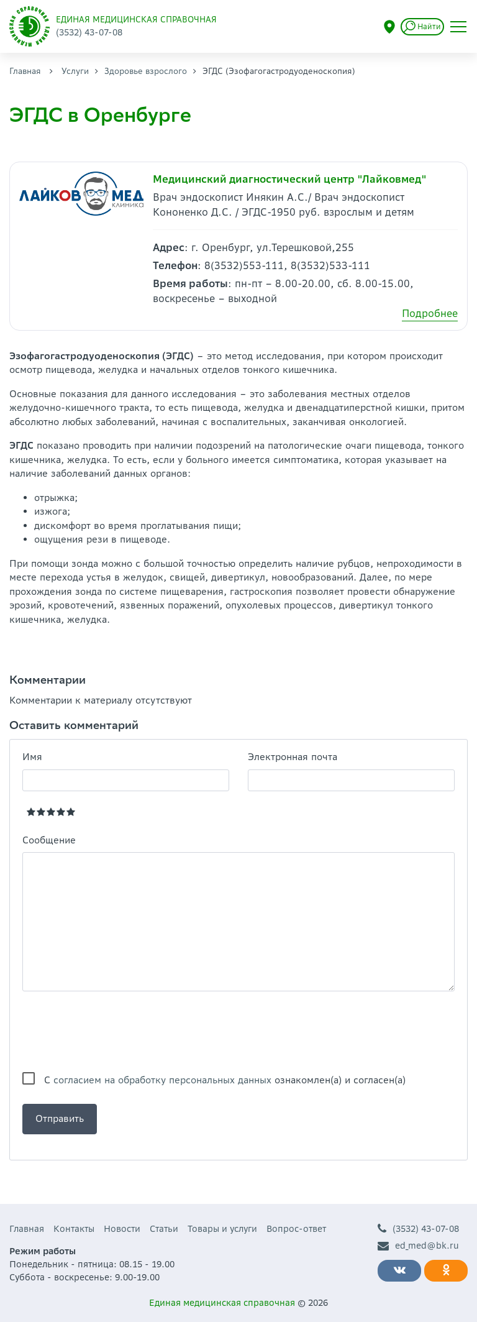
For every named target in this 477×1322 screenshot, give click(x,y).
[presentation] (116, 1032)
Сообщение (49, 840)
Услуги (75, 71)
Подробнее (430, 313)
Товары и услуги (222, 1228)
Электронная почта (292, 757)
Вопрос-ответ (296, 1228)
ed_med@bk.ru (418, 1246)
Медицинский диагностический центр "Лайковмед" (290, 179)
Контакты (73, 1228)
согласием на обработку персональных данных (162, 1080)
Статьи (164, 1228)
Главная (25, 71)
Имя (32, 757)
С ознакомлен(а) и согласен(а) (225, 1080)
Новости (122, 1228)
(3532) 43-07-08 (418, 1229)
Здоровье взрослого (145, 71)
